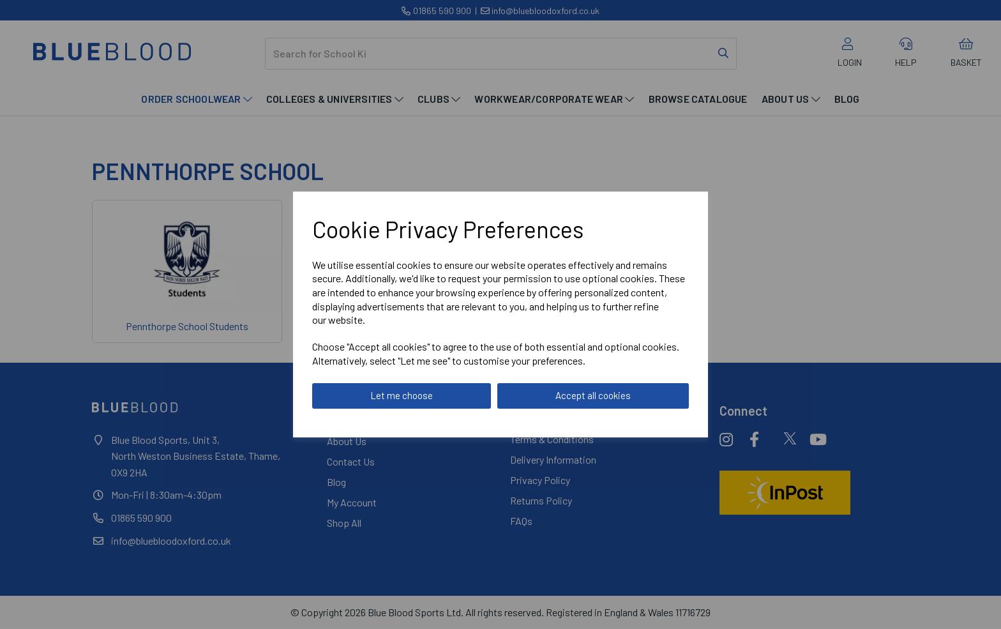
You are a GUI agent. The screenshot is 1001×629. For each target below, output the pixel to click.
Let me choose (401, 395)
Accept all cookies (593, 395)
